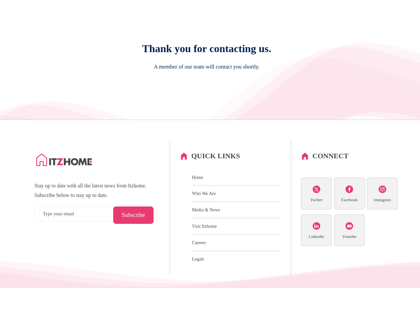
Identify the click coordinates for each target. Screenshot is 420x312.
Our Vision (267, 24)
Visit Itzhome (204, 250)
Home (197, 201)
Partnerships (298, 24)
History (240, 24)
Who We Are (211, 24)
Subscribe (133, 239)
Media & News (358, 24)
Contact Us (391, 24)
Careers (327, 24)
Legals (198, 282)
